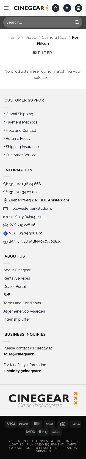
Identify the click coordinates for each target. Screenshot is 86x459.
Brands (70, 448)
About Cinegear (17, 270)
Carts (72, 444)
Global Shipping (18, 114)
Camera (13, 441)
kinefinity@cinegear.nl (24, 216)
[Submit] (77, 22)
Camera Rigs (54, 37)
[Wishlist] (55, 8)
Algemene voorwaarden (24, 311)
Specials (43, 451)
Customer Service (19, 155)
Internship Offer (16, 319)
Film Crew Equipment (45, 444)
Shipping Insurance (21, 147)
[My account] (67, 8)
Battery (71, 441)
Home (14, 37)
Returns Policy (17, 138)
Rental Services (16, 278)
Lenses (42, 441)
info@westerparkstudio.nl (27, 208)
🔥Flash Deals (48, 448)
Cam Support (20, 448)
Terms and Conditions (22, 303)
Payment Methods (20, 122)
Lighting (16, 444)
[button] (6, 8)
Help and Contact (19, 130)
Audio (56, 441)
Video (30, 37)
